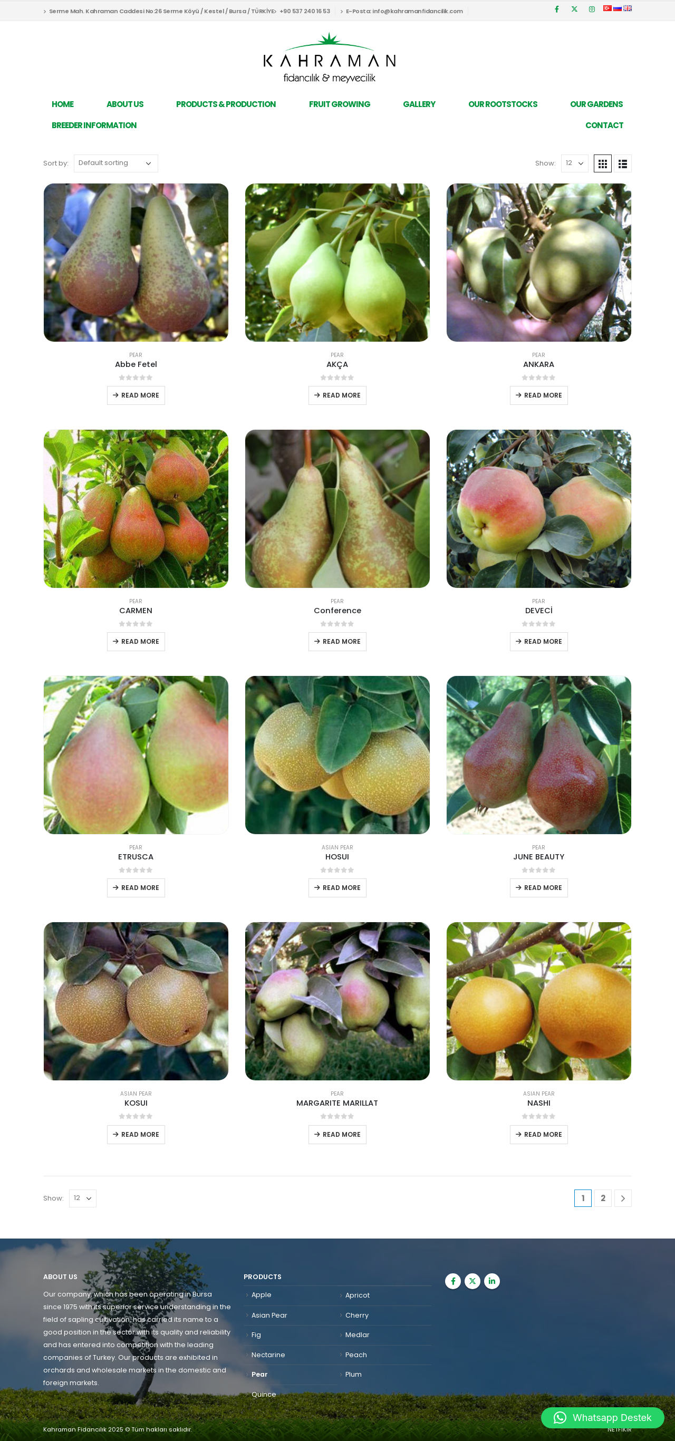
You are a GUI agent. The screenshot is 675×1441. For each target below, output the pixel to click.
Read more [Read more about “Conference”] (342, 641)
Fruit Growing (339, 104)
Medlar (357, 1334)
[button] (602, 1417)
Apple (262, 1294)
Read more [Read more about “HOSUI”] (342, 887)
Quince (264, 1394)
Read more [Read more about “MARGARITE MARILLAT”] (342, 1134)
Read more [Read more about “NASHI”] (543, 1134)
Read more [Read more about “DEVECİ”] (543, 641)
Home (62, 104)
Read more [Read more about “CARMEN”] (140, 641)
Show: (545, 163)
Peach (356, 1354)
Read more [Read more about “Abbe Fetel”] (140, 395)
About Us (125, 104)
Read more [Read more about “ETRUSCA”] (140, 887)
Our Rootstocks (502, 104)
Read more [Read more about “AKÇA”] (342, 395)
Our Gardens (596, 104)
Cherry (357, 1315)
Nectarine (268, 1354)
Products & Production (226, 104)
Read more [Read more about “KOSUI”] (140, 1134)
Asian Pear (337, 848)
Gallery (419, 104)
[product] (136, 262)
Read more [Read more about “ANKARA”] (543, 395)
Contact (604, 125)
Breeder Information (94, 125)
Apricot (357, 1295)
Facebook (453, 1281)
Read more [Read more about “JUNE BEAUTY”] (543, 887)
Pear (135, 355)
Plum (353, 1374)
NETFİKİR (620, 1429)
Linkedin (492, 1281)
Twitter (472, 1281)
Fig (256, 1334)
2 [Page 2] (603, 1198)
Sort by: (56, 163)
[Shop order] (116, 163)
